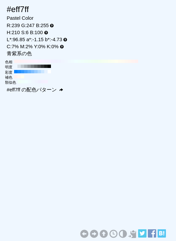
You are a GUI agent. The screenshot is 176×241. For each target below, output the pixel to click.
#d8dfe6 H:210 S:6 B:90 (19, 66)
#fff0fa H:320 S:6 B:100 (29, 61)
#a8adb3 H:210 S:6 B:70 (25, 66)
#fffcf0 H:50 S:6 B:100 (119, 61)
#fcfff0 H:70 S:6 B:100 (113, 61)
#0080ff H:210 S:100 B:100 (15, 71)
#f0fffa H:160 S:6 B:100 (82, 61)
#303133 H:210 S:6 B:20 (42, 66)
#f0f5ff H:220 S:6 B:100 (62, 61)
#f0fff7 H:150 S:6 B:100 (86, 61)
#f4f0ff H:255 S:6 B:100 (43, 81)
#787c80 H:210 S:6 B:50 (32, 66)
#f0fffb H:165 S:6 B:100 (22, 81)
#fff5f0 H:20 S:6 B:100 (129, 61)
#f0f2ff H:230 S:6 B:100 (59, 61)
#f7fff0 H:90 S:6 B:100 (106, 61)
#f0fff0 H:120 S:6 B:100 (96, 61)
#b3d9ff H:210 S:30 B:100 (39, 71)
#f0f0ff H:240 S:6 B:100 (56, 61)
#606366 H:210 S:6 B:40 (36, 66)
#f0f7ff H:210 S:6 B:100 (66, 61)
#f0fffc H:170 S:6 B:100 (79, 61)
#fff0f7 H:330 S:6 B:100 (25, 61)
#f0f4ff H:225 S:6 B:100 (36, 81)
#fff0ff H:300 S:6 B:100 (36, 61)
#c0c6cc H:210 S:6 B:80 (22, 66)
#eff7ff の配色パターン (35, 89)
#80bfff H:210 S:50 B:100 (32, 71)
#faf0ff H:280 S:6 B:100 (42, 61)
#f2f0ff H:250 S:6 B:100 (52, 61)
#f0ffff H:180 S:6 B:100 (76, 61)
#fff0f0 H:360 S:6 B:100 (15, 61)
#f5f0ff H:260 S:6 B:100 (49, 61)
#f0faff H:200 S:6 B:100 (69, 61)
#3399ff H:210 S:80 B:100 (22, 71)
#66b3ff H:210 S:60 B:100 (29, 71)
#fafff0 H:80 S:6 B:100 (109, 61)
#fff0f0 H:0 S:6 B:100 (136, 61)
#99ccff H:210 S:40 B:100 (36, 71)
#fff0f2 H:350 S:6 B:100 (19, 61)
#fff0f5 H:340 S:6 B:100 (22, 61)
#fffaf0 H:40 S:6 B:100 (123, 61)
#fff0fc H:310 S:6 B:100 (32, 61)
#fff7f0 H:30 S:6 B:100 (126, 61)
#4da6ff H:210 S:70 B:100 (25, 71)
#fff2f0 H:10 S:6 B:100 (133, 61)
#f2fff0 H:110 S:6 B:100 (99, 61)
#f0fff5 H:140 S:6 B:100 (89, 61)
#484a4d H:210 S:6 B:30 (39, 66)
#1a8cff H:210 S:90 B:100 (19, 71)
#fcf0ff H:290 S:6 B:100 (39, 61)
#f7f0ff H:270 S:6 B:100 (46, 61)
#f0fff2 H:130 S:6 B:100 (93, 61)
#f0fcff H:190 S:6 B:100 (72, 61)
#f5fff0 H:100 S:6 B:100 (103, 61)
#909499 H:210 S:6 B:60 (29, 66)
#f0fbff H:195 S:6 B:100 (29, 81)
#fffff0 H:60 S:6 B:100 (116, 61)
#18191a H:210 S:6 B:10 (46, 66)
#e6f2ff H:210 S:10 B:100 (46, 71)
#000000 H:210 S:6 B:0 (49, 66)
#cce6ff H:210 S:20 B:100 (42, 71)
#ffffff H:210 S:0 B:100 (49, 71)
